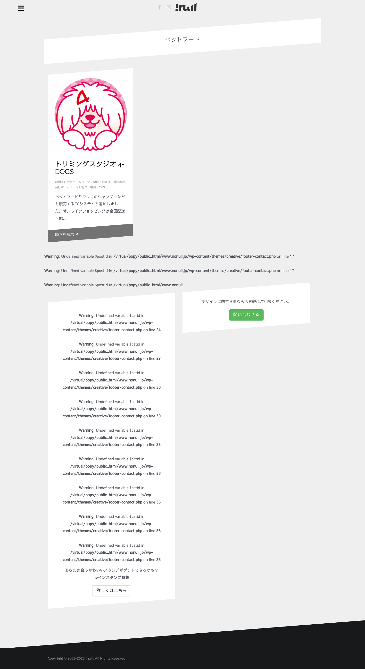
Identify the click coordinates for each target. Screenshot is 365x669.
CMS (102, 187)
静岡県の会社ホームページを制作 (77, 182)
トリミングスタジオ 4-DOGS (90, 168)
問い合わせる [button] (246, 315)
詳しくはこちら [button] (111, 590)
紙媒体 (106, 182)
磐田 (93, 187)
